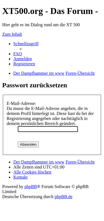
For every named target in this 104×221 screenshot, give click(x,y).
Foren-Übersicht (80, 162)
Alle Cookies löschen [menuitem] (32, 172)
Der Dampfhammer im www (38, 162)
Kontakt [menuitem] (20, 177)
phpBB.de (63, 196)
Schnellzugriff (26, 43)
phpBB (30, 186)
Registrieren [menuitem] (24, 63)
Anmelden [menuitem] (22, 58)
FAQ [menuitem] (17, 53)
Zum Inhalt (12, 34)
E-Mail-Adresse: (21, 103)
